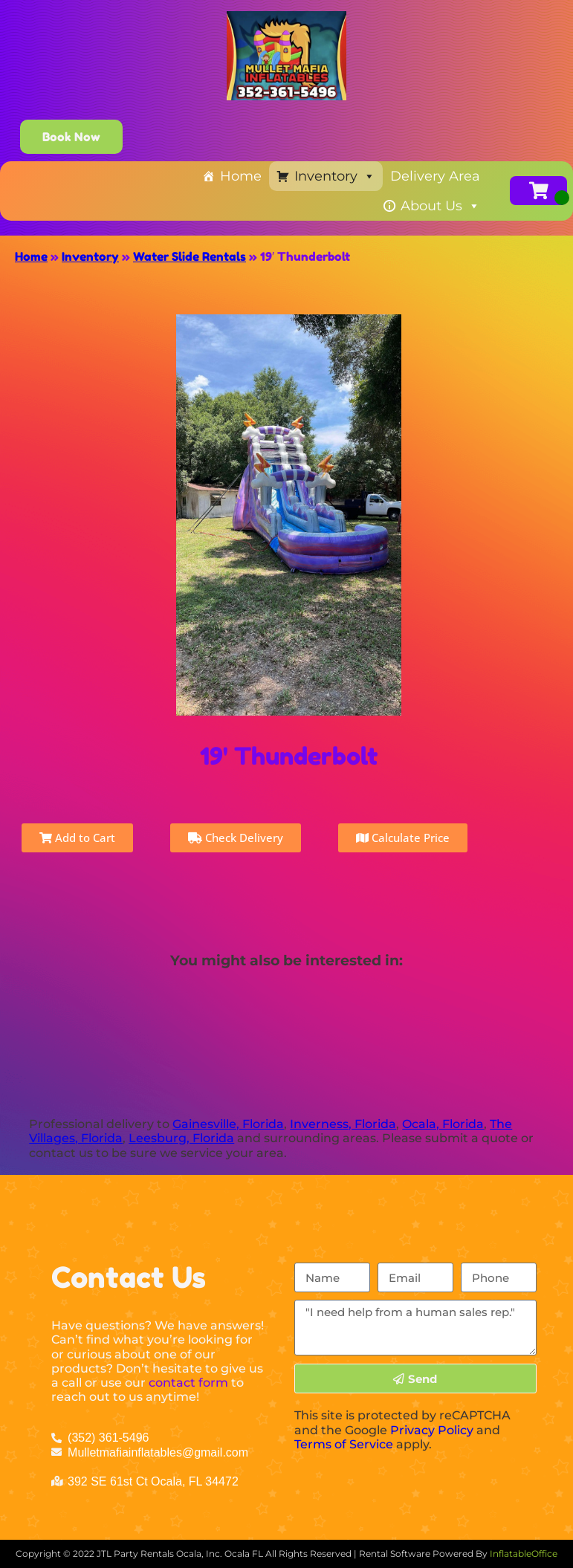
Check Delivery (235, 837)
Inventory (334, 176)
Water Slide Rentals (189, 256)
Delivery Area (435, 176)
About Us (440, 206)
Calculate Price (403, 837)
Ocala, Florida (443, 1124)
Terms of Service (343, 1444)
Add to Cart (77, 837)
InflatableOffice (523, 1553)
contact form (188, 1383)
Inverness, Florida (343, 1124)
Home (241, 176)
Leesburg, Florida (181, 1138)
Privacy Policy (431, 1430)
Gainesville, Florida (228, 1124)
